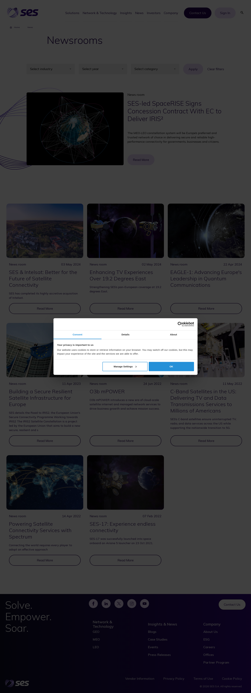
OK (171, 366)
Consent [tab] (77, 334)
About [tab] (173, 334)
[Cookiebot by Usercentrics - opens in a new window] (180, 324)
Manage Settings (125, 366)
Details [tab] (125, 334)
